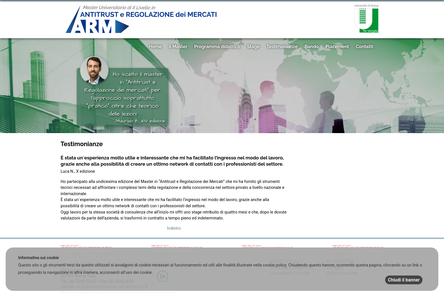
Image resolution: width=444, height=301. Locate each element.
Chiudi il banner (404, 280)
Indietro (174, 228)
